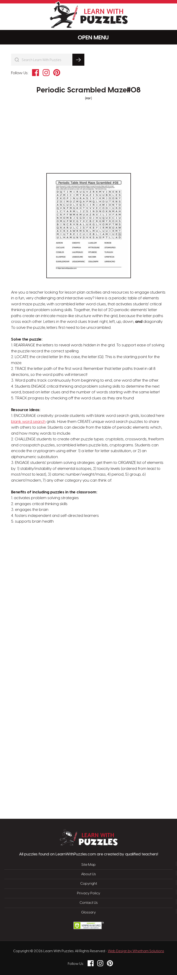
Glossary (88, 912)
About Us (88, 874)
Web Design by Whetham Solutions (136, 951)
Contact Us (89, 903)
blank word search (28, 422)
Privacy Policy (88, 893)
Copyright (88, 884)
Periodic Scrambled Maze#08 (88, 90)
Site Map (88, 865)
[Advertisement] (66, 598)
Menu (88, 37)
